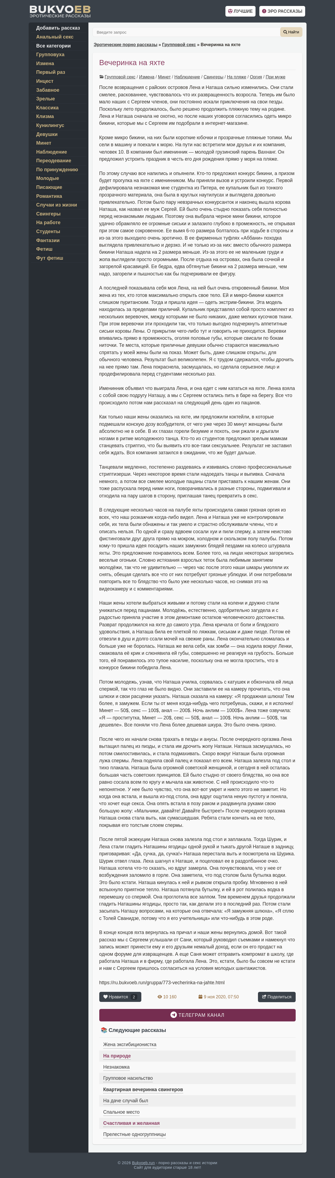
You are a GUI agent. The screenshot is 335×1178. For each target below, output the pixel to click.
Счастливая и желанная (131, 1123)
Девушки (47, 134)
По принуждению (57, 169)
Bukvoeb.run (143, 1163)
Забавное (47, 90)
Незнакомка (116, 1067)
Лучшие (240, 11)
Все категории (53, 46)
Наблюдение (187, 77)
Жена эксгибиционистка (130, 1044)
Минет (164, 77)
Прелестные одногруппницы (134, 1134)
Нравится (120, 997)
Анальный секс (55, 37)
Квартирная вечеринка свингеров (143, 1089)
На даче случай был (125, 1100)
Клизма (45, 116)
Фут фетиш (49, 258)
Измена (146, 77)
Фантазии (48, 240)
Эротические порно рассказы (126, 44)
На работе (48, 222)
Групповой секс (179, 44)
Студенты (48, 231)
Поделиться (277, 996)
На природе (117, 1056)
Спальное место (121, 1112)
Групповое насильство (128, 1078)
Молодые (47, 178)
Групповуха (50, 54)
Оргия (256, 77)
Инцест (44, 81)
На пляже (236, 77)
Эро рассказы (282, 11)
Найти (291, 32)
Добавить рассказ (58, 28)
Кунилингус (50, 125)
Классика (47, 107)
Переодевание (53, 160)
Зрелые (45, 98)
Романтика (49, 196)
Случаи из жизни (56, 205)
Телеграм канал (197, 1014)
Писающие (49, 187)
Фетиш (44, 249)
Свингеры (214, 77)
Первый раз (50, 72)
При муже (275, 77)
